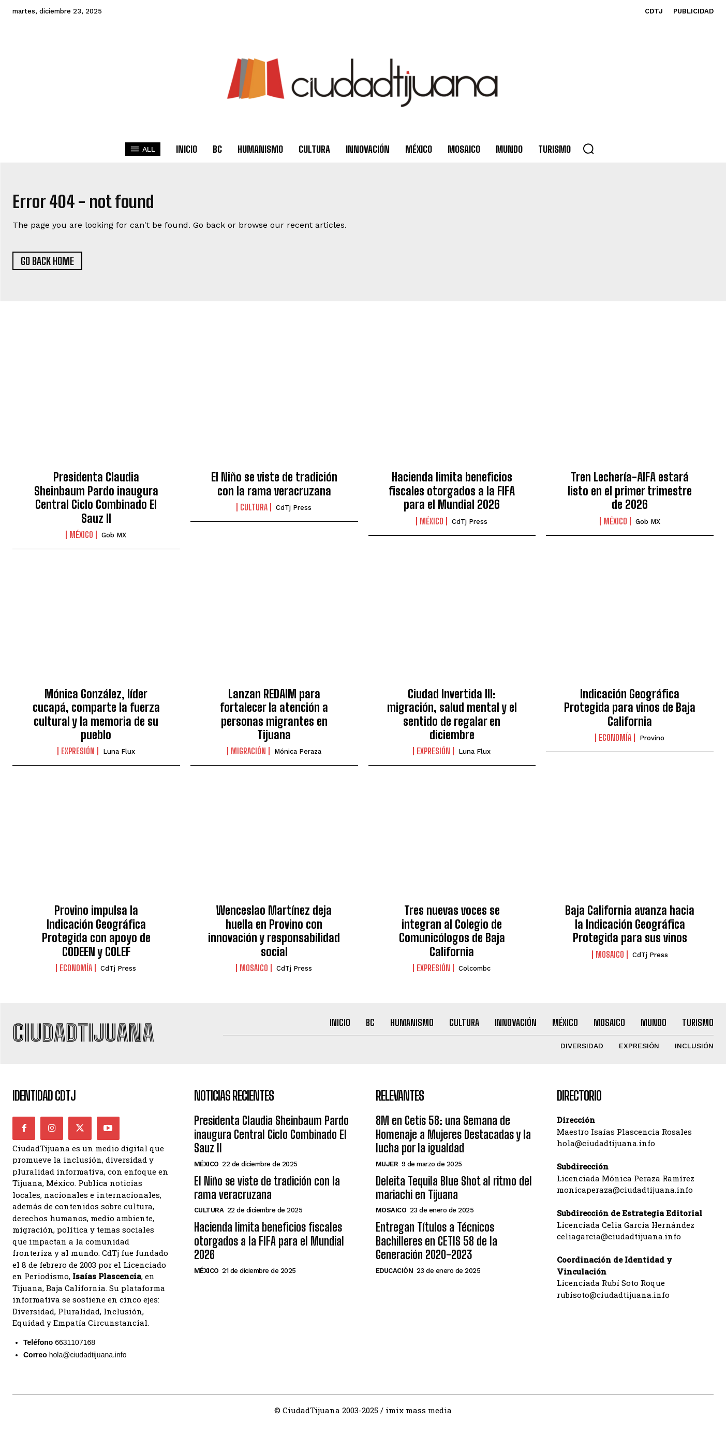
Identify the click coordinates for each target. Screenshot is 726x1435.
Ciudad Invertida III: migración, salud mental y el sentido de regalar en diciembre (452, 719)
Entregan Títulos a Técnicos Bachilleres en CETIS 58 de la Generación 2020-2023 (436, 1251)
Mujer (387, 1174)
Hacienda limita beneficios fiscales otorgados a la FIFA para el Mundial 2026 (452, 496)
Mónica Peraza (297, 756)
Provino (652, 743)
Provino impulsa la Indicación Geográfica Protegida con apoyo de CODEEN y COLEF (96, 936)
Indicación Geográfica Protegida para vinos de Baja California (629, 713)
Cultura (254, 512)
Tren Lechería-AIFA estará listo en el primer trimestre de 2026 (630, 496)
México (81, 540)
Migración (248, 756)
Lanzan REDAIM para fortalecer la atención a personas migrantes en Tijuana (274, 719)
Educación (394, 1280)
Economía (615, 743)
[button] (588, 148)
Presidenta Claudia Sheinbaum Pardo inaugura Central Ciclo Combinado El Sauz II (96, 502)
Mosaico (254, 973)
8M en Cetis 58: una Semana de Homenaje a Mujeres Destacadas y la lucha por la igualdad (453, 1144)
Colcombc (474, 973)
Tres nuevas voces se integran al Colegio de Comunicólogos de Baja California (452, 936)
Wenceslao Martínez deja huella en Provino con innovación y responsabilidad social (274, 936)
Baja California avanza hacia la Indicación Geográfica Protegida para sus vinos (629, 929)
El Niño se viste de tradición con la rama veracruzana (274, 489)
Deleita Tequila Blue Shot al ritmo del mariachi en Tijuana (454, 1197)
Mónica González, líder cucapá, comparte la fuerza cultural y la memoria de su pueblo (96, 719)
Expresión (78, 756)
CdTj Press (294, 513)
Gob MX (113, 540)
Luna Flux (119, 756)
